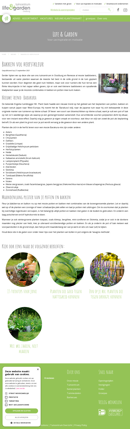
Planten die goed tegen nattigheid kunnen (66, 294)
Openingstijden (106, 380)
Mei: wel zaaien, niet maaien (24, 348)
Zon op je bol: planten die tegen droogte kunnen (106, 294)
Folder (101, 389)
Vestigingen (104, 384)
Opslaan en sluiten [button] (21, 411)
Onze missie (72, 380)
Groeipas (103, 393)
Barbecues (72, 397)
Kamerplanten (73, 389)
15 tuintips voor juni (22, 291)
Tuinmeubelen (74, 393)
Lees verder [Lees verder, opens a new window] (20, 388)
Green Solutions (40, 425)
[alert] (22, 396)
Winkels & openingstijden (63, 9)
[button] (21, 423)
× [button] (38, 369)
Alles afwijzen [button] (21, 417)
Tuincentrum (73, 384)
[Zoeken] (93, 10)
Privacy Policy (80, 425)
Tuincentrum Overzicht (61, 425)
